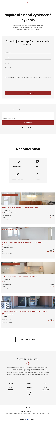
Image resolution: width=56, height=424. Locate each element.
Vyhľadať (28, 122)
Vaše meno (8, 52)
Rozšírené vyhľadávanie (27, 127)
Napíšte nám (45, 389)
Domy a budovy (28, 387)
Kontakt (45, 392)
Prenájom (29, 110)
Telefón (7, 64)
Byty (28, 389)
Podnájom (40, 110)
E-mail (7, 58)
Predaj (23, 110)
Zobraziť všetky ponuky (28, 339)
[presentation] (28, 85)
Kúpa (35, 110)
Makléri (45, 387)
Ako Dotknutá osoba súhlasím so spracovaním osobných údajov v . (29, 78)
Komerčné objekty (28, 392)
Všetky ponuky (16, 110)
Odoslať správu (28, 93)
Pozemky (28, 394)
